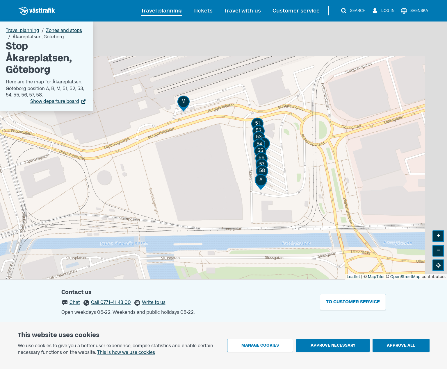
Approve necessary (333, 345)
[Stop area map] (223, 151)
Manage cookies (260, 345)
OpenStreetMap (405, 276)
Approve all (401, 345)
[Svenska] (414, 11)
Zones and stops (64, 30)
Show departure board (54, 101)
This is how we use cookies (126, 352)
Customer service (296, 10)
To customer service (353, 301)
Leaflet (353, 276)
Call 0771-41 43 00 (111, 302)
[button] (261, 182)
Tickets (203, 10)
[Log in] (383, 11)
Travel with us (242, 10)
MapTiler (376, 276)
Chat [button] (75, 302)
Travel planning (161, 10)
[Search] (353, 11)
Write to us (153, 302)
